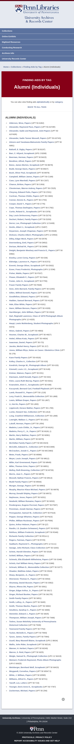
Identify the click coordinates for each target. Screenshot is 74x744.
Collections (7, 31)
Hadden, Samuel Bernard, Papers (24, 300)
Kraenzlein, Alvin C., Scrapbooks (24, 385)
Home (6, 67)
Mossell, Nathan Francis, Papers (24, 478)
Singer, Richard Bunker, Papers (23, 594)
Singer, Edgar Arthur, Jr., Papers (24, 590)
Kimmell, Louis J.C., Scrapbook (23, 369)
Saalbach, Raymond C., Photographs (26, 544)
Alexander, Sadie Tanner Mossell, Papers (28, 138)
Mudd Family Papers (18, 482)
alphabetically (43, 102)
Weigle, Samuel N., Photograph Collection (28, 656)
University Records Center (14, 59)
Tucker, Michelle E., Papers (21, 633)
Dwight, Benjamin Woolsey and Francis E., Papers (32, 250)
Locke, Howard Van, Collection (23, 412)
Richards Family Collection (21, 536)
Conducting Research (12, 47)
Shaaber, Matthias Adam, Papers (24, 571)
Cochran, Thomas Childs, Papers (24, 196)
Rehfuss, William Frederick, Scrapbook (27, 532)
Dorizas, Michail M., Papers (21, 246)
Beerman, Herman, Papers (21, 157)
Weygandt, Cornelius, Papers (22, 671)
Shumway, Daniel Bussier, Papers (24, 583)
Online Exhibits (9, 36)
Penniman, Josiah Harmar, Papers (24, 509)
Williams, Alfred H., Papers (21, 679)
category (59, 102)
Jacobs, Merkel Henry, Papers (22, 346)
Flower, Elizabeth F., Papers (21, 277)
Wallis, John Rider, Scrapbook (23, 644)
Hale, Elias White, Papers (20, 304)
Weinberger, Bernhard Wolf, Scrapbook (27, 667)
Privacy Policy (44, 737)
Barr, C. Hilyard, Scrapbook (21, 153)
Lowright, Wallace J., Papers (22, 420)
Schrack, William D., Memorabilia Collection (29, 567)
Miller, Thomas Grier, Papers (22, 466)
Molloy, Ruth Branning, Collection (24, 470)
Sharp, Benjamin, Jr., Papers (22, 575)
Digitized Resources (11, 42)
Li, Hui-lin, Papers (17, 404)
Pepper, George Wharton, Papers (24, 517)
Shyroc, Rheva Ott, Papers (21, 586)
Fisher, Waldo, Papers (19, 273)
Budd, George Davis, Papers (22, 169)
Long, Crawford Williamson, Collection (27, 416)
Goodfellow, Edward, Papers (22, 296)
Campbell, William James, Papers (24, 176)
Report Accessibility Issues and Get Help (37, 741)
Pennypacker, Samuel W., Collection (25, 513)
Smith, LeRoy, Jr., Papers (20, 602)
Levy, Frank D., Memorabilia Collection (26, 396)
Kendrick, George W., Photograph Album (27, 365)
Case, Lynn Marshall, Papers (22, 180)
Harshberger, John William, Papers (25, 312)
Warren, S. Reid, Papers (20, 652)
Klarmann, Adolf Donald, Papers (24, 377)
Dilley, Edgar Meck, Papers (21, 239)
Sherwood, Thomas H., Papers (23, 579)
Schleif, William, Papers (20, 555)
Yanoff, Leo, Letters (18, 683)
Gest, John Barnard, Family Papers (25, 289)
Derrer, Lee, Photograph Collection (25, 223)
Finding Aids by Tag (32, 67)
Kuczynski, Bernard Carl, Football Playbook (29, 388)
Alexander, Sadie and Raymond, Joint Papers (30, 131)
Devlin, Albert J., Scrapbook (22, 227)
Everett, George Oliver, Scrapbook (24, 265)
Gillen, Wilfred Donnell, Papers (23, 293)
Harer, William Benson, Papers (23, 308)
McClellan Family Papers (20, 443)
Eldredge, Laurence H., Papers (23, 262)
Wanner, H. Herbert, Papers (21, 648)
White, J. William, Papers (20, 675)
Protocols (28, 737)
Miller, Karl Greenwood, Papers (23, 462)
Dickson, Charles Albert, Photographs (26, 235)
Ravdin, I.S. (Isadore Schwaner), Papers (27, 528)
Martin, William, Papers (19, 439)
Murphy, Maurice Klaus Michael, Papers (27, 489)
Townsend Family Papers (20, 629)
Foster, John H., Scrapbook (21, 281)
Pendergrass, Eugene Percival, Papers (26, 505)
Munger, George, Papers (20, 486)
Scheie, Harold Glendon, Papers (23, 552)
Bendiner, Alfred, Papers (20, 161)
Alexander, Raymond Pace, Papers (25, 127)
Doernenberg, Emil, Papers (21, 242)
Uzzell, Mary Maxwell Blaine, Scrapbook (27, 640)
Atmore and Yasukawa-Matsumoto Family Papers (31, 142)
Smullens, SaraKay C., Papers (23, 610)
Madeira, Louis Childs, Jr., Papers (24, 427)
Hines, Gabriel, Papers (19, 331)
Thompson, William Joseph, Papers (25, 618)
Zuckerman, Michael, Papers (22, 691)
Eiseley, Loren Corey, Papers (22, 258)
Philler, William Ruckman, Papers (24, 520)
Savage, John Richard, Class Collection (27, 548)
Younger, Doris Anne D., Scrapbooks (26, 687)
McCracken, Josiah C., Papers (23, 451)
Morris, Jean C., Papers (20, 474)
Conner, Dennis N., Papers (21, 200)
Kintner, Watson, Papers (20, 373)
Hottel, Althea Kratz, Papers (21, 338)
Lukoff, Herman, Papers (20, 423)
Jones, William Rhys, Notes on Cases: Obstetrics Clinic (34, 350)
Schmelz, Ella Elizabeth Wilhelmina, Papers (29, 559)
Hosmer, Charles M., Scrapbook (23, 334)
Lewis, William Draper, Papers (22, 400)
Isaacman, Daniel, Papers (20, 342)
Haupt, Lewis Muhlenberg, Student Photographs (31, 323)
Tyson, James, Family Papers (22, 637)
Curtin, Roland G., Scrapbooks (23, 211)
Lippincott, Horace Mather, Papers (24, 408)
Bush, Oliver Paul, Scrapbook (22, 173)
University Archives (11, 718)
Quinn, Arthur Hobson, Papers (23, 524)
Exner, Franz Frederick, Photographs (26, 269)
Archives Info (8, 53)
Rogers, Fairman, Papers (20, 540)
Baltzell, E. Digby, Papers (20, 149)
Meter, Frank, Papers (18, 454)
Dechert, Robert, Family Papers (23, 219)
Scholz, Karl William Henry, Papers (25, 563)
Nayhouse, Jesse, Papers (20, 497)
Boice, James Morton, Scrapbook (24, 165)
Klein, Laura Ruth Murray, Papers (24, 381)
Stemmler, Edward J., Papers (22, 614)
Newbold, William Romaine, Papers (25, 501)
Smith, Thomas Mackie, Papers (23, 606)
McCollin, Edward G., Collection (23, 447)
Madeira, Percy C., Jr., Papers (22, 431)
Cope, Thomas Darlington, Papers (24, 208)
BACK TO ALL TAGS (37, 107)
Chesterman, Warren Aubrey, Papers (25, 188)
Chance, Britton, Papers (20, 184)
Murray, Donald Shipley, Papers (23, 493)
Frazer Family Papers (19, 285)
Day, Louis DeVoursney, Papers (23, 215)
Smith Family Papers (18, 598)
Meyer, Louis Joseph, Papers (22, 458)
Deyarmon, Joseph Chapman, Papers (26, 231)
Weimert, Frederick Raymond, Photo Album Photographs (35, 660)
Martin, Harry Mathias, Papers (22, 435)
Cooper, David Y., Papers (20, 204)
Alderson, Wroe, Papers (20, 123)
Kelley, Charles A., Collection (22, 361)
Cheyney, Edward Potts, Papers (23, 192)
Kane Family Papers (18, 357)
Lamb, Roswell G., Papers (21, 392)
